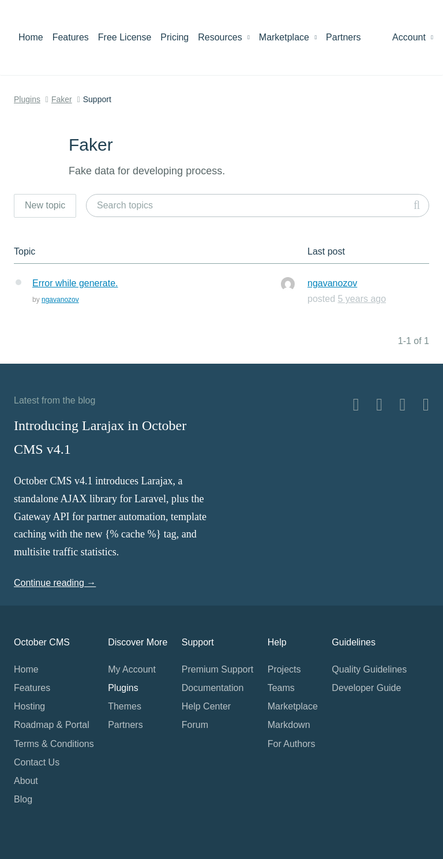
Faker (61, 99)
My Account (132, 669)
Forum (195, 725)
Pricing (174, 37)
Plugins (27, 99)
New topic (45, 205)
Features (70, 37)
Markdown (289, 725)
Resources (224, 37)
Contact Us (36, 762)
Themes (124, 706)
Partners (343, 37)
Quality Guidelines (369, 669)
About (26, 781)
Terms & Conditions (54, 744)
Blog (23, 799)
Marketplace (288, 37)
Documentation (213, 688)
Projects (284, 669)
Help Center (206, 706)
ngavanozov (60, 300)
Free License (125, 37)
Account (412, 37)
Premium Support (218, 669)
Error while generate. (75, 283)
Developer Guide (366, 688)
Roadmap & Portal (51, 725)
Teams (281, 688)
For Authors (292, 744)
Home (30, 37)
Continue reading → (55, 583)
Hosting (29, 706)
